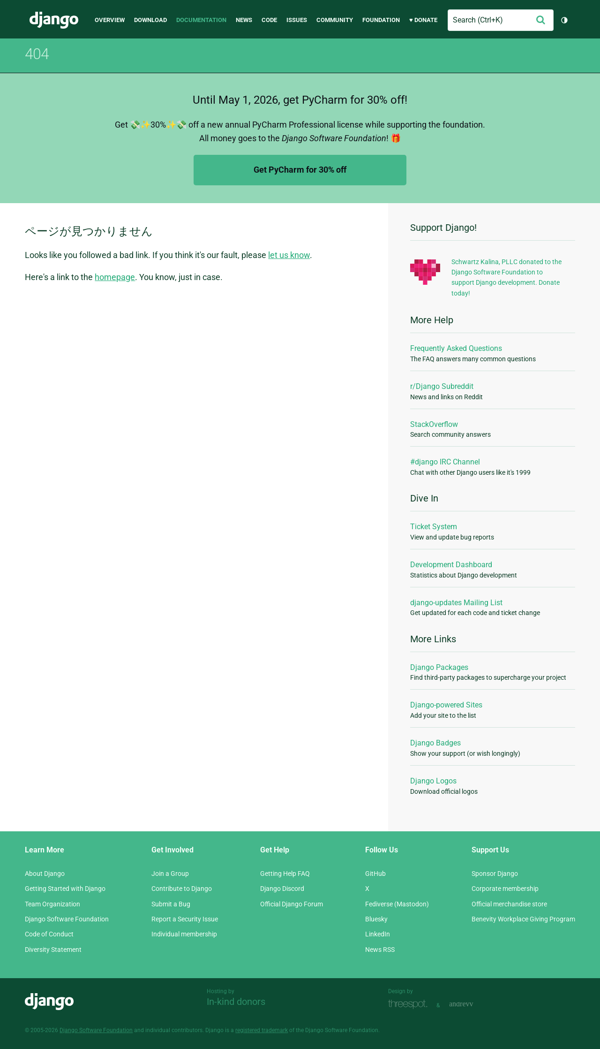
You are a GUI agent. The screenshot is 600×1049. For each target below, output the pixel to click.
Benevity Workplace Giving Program (523, 919)
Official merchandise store (509, 904)
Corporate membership (505, 888)
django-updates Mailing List (456, 602)
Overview (110, 19)
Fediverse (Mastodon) (397, 904)
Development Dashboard (451, 564)
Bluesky (376, 919)
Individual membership (184, 934)
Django (54, 20)
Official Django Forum (291, 904)
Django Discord (282, 888)
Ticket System (433, 526)
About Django (45, 873)
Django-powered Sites (446, 704)
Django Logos (433, 780)
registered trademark (261, 1030)
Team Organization (52, 904)
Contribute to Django (181, 888)
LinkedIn (377, 934)
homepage (115, 277)
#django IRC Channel (445, 461)
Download (150, 19)
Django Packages (439, 667)
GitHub (375, 873)
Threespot (410, 1004)
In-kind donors (236, 1001)
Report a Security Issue (184, 919)
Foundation (381, 19)
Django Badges (435, 742)
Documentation (201, 19)
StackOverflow (434, 424)
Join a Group (170, 873)
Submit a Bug (170, 904)
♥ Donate (423, 19)
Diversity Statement (53, 949)
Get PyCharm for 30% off (300, 170)
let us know (289, 255)
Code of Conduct (49, 934)
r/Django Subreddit (441, 386)
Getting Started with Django (65, 888)
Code (269, 19)
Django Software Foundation (67, 919)
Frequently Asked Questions (456, 348)
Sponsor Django (495, 873)
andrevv (472, 1004)
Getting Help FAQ (285, 873)
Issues (296, 19)
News (244, 19)
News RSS (380, 949)
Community (334, 19)
